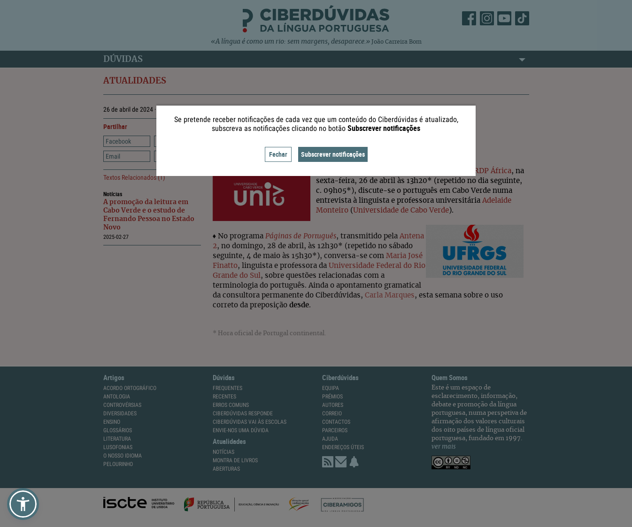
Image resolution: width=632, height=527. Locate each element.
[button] (23, 504)
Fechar (278, 154)
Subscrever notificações (333, 154)
